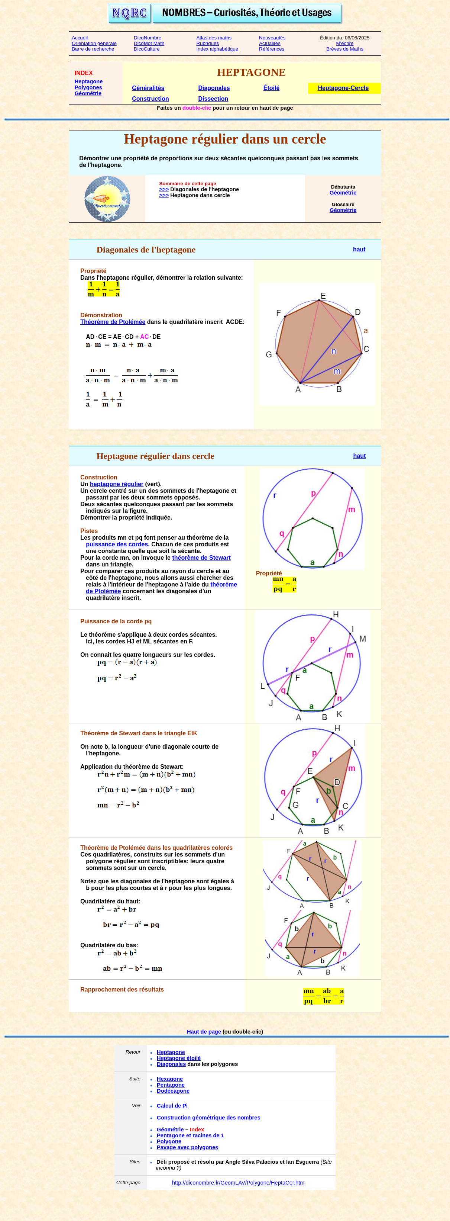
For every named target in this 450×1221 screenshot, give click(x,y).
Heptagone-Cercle (343, 88)
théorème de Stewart (201, 558)
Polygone (169, 1141)
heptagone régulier (116, 484)
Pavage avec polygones (187, 1147)
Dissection (213, 99)
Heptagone (89, 81)
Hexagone (170, 1079)
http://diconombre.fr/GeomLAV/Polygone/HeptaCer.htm (238, 1183)
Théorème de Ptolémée (112, 322)
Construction (150, 99)
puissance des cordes (117, 544)
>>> (164, 189)
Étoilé (271, 88)
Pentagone (171, 1085)
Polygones (88, 87)
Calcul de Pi (172, 1106)
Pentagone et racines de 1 (190, 1135)
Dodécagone (173, 1091)
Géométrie (88, 93)
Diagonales (214, 88)
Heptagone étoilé (179, 1058)
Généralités (148, 88)
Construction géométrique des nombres (208, 1118)
